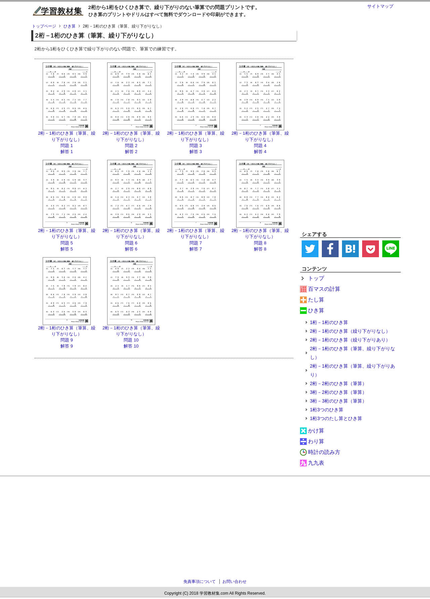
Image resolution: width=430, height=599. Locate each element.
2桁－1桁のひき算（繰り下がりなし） (350, 331)
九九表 (316, 463)
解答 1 (66, 151)
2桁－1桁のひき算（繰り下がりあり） (350, 339)
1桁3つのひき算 (327, 409)
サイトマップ (380, 6)
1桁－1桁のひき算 (329, 322)
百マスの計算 (324, 289)
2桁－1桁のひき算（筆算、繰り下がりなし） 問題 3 (195, 139)
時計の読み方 (324, 452)
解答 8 (260, 248)
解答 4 (260, 151)
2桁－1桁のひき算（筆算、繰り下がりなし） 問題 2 (131, 139)
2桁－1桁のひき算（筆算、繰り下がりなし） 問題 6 (131, 236)
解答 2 (131, 151)
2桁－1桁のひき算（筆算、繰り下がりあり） (352, 370)
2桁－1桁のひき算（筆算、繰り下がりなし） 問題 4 (260, 139)
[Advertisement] (350, 124)
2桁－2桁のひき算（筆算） (338, 383)
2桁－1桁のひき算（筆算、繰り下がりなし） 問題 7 (195, 236)
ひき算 (316, 310)
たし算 (316, 300)
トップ (316, 278)
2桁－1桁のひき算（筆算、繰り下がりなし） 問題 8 (260, 236)
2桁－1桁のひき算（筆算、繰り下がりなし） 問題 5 (66, 236)
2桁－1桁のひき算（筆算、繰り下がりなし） (352, 353)
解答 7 (195, 248)
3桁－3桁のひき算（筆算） (338, 401)
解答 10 (131, 346)
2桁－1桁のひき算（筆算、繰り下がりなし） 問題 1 (66, 139)
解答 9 (66, 346)
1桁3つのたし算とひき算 (336, 418)
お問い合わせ (234, 581)
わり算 (316, 441)
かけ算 (316, 430)
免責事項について (199, 581)
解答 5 (66, 248)
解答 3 (195, 151)
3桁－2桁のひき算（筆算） (338, 392)
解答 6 (131, 248)
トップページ (44, 26)
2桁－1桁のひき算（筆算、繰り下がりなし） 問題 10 (131, 333)
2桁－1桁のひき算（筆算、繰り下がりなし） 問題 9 (66, 333)
